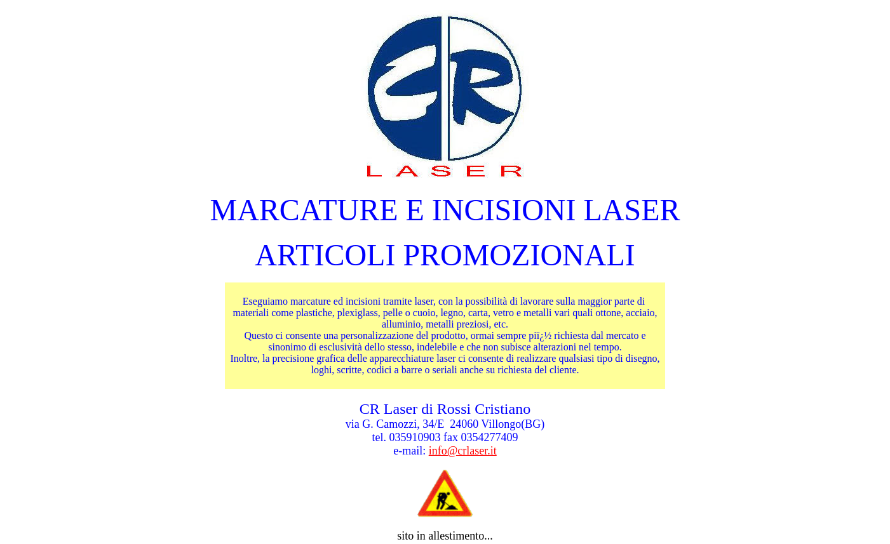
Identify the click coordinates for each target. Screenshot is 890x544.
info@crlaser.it (463, 450)
